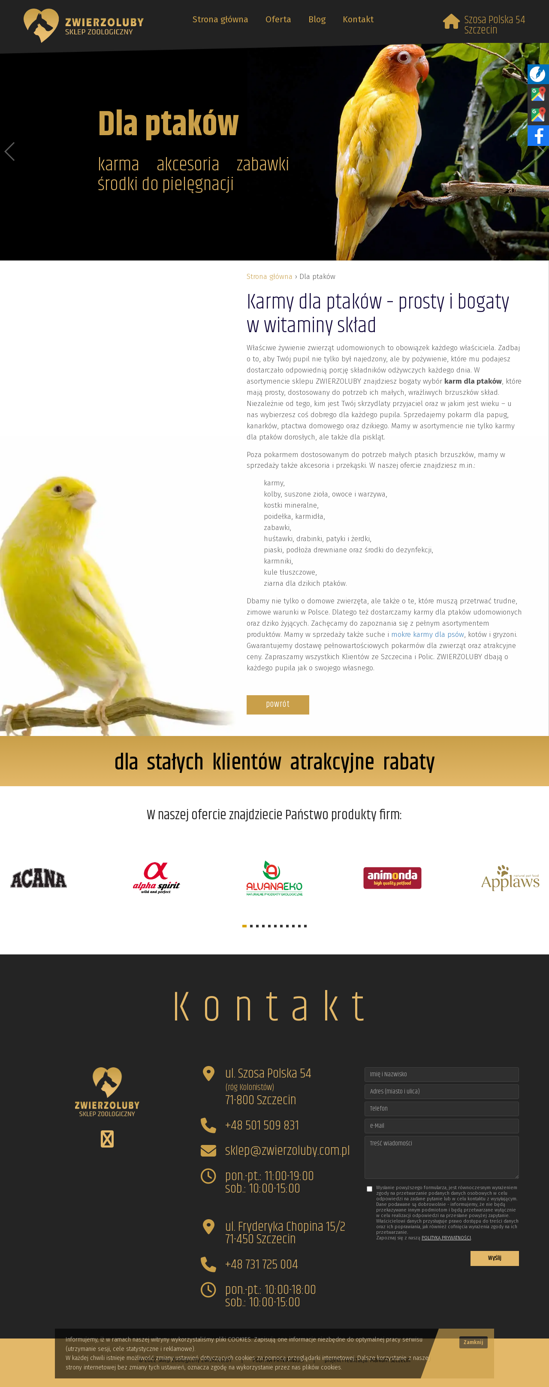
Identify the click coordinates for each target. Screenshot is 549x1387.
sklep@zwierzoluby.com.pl (287, 1150)
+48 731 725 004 (261, 1264)
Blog (317, 19)
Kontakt (358, 19)
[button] (244, 926)
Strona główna (220, 19)
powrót (278, 704)
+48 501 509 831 (262, 1125)
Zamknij (473, 1342)
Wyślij (494, 1258)
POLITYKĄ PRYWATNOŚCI (446, 1238)
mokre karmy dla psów (427, 634)
